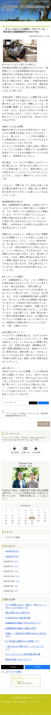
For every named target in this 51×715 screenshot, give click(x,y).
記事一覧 (25, 452)
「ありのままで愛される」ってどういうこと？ (25, 647)
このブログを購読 (13, 672)
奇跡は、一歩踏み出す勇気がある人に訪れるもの (26, 634)
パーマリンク (10, 402)
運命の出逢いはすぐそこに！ (19, 659)
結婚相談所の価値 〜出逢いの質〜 (21, 628)
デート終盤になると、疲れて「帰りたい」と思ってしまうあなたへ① (26, 606)
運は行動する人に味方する (18, 612)
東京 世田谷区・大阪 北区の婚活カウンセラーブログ (25, 8)
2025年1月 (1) (12, 556)
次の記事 (36, 450)
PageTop (42, 424)
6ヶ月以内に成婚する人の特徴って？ (22, 641)
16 (32, 518)
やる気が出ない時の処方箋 (18, 618)
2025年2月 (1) (12, 551)
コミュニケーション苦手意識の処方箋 (23, 654)
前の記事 (15, 450)
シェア (34, 403)
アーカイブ (9, 546)
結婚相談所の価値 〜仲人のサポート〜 (23, 623)
